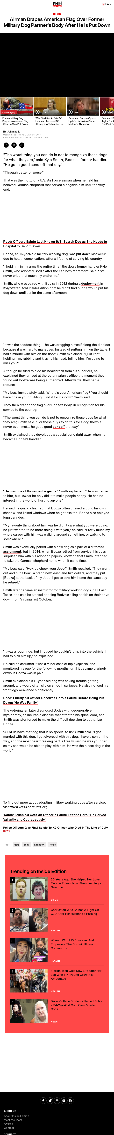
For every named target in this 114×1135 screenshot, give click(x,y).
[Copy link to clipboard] (22, 145)
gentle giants (46, 491)
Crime (54, 900)
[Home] (57, 4)
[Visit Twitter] (50, 1101)
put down (83, 254)
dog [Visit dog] (16, 844)
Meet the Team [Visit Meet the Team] (13, 1120)
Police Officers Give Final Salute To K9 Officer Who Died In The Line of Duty (55, 827)
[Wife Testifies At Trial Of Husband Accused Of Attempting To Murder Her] (49, 111)
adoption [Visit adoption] (39, 844)
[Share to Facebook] (6, 145)
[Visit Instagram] (57, 1101)
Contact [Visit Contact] (9, 1128)
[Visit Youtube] (64, 1101)
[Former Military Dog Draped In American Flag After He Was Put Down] (16, 111)
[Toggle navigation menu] (4, 4)
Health (55, 930)
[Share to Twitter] (14, 145)
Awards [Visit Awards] (8, 1124)
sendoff (59, 426)
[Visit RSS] (70, 1101)
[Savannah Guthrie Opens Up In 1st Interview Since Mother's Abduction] (82, 111)
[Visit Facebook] (43, 1101)
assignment (12, 551)
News (57, 14)
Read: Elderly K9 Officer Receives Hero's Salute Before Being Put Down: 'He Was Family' (53, 700)
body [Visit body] (26, 844)
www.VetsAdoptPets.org (29, 807)
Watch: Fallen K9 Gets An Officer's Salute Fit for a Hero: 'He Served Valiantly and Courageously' (54, 817)
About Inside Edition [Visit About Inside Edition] (16, 1116)
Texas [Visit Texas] (52, 844)
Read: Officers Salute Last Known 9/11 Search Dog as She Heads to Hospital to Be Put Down (55, 243)
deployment (90, 283)
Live (108, 4)
